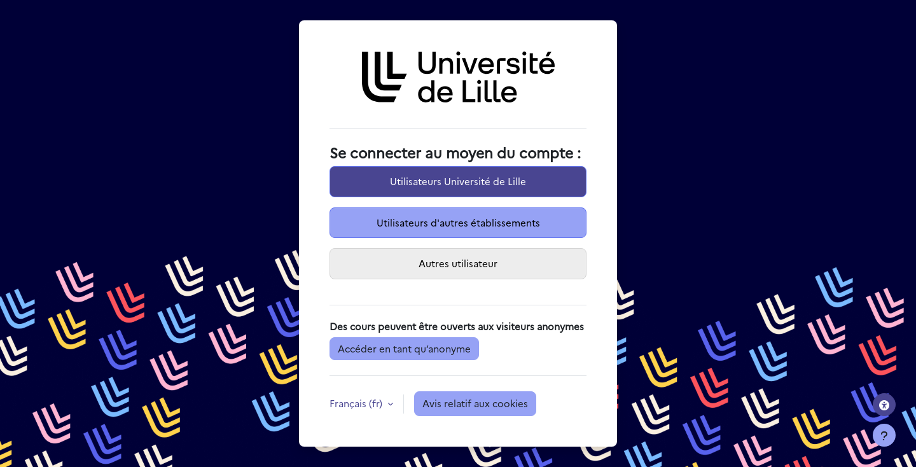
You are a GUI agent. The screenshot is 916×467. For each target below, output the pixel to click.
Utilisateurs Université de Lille (458, 181)
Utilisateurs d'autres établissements (458, 222)
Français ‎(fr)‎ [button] (357, 403)
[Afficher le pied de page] (884, 435)
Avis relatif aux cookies (475, 403)
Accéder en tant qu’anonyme (404, 348)
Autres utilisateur (458, 263)
